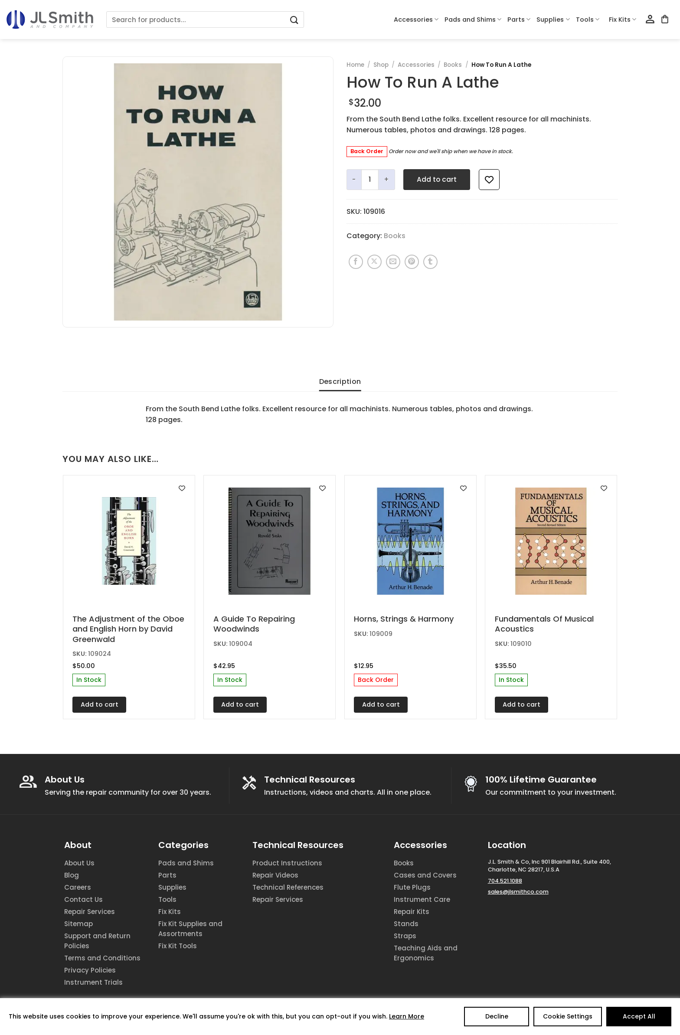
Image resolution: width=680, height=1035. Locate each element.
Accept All (639, 1016)
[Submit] (294, 19)
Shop (381, 65)
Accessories (416, 19)
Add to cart (437, 179)
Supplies (552, 19)
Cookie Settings (567, 1016)
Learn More (406, 1016)
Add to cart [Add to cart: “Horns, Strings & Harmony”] (381, 704)
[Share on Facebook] (356, 262)
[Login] (650, 19)
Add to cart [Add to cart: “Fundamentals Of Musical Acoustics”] (521, 704)
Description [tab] (340, 381)
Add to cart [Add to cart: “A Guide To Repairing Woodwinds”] (240, 704)
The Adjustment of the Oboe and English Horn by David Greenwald (128, 629)
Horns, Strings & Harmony (404, 619)
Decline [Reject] (496, 1016)
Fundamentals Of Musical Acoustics (544, 624)
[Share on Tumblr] (430, 262)
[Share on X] (374, 262)
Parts (518, 19)
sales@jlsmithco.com (518, 891)
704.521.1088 (505, 880)
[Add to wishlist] (489, 179)
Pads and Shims (473, 19)
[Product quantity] (370, 179)
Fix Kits (622, 19)
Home (355, 65)
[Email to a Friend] (393, 262)
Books (453, 65)
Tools (587, 19)
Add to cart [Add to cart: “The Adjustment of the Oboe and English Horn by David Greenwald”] (99, 704)
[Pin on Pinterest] (412, 262)
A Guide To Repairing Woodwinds (254, 624)
